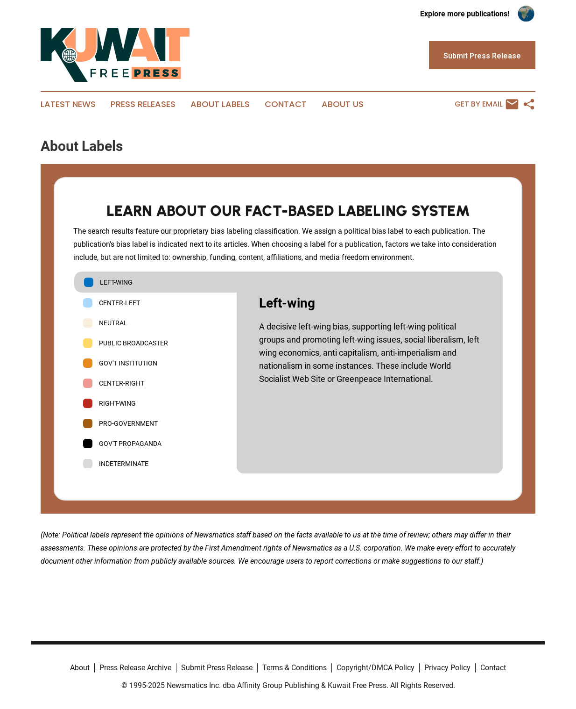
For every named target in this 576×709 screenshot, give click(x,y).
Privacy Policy (447, 667)
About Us (343, 104)
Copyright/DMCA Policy (375, 667)
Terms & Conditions (294, 667)
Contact (286, 104)
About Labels (220, 104)
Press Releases (143, 104)
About (80, 667)
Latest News (68, 104)
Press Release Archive (135, 667)
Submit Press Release (217, 667)
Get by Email (487, 104)
